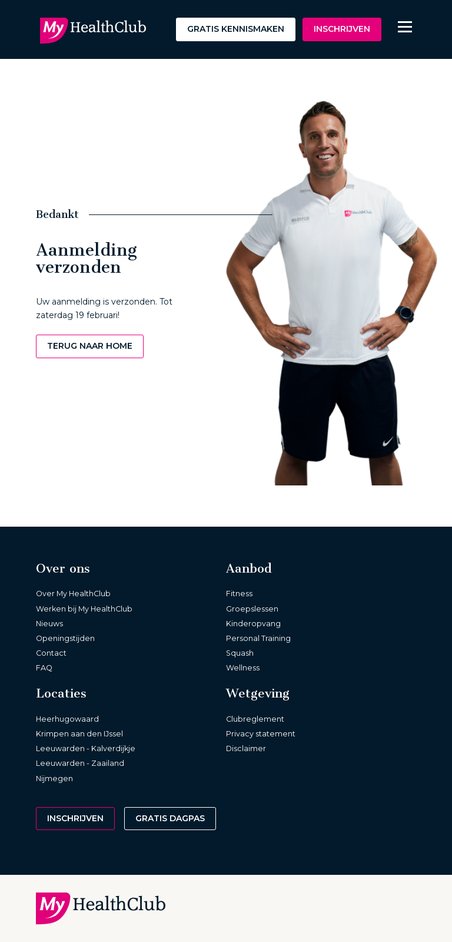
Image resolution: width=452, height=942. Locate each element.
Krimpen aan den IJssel (79, 733)
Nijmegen (54, 778)
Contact (51, 653)
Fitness (239, 593)
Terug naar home (89, 346)
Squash (240, 653)
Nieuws (49, 623)
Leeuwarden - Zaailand (80, 763)
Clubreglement (255, 719)
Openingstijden (65, 638)
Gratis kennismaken (235, 29)
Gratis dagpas (170, 818)
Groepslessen (252, 608)
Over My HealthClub (73, 593)
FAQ (44, 667)
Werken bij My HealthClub (84, 608)
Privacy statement (260, 733)
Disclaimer (246, 748)
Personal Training (258, 638)
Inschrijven (342, 29)
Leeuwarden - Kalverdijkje (85, 748)
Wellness (243, 667)
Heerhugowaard (67, 719)
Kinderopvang (253, 623)
